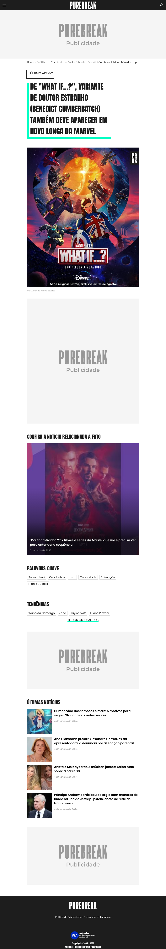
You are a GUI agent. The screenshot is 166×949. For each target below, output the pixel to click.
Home (30, 62)
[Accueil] (83, 5)
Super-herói (37, 577)
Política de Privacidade (68, 917)
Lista (72, 577)
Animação (108, 577)
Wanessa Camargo (42, 613)
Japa (62, 613)
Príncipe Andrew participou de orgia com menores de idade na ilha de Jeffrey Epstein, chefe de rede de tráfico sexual (96, 799)
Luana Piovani (99, 613)
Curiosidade (88, 577)
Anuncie (106, 917)
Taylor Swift (78, 613)
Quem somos (91, 917)
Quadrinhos (57, 577)
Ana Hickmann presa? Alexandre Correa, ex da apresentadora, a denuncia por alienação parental (94, 741)
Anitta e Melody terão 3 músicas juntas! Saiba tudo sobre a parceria (94, 769)
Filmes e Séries (38, 584)
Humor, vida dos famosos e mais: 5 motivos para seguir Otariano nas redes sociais (92, 713)
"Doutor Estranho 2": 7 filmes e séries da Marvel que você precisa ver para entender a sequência (83, 542)
